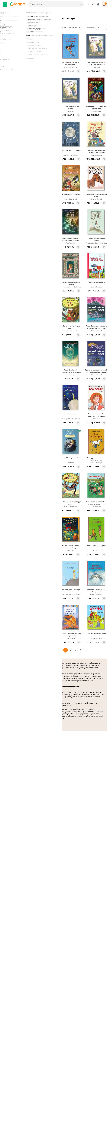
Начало (5, 12)
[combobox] (52, 4)
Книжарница (15, 12)
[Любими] (93, 4)
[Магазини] (88, 4)
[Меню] (5, 4)
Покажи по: (90, 28)
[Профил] (98, 4)
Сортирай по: (53, 28)
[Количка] (104, 4)
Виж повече (41, 727)
